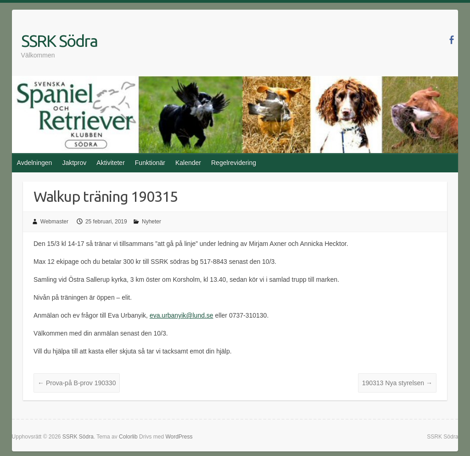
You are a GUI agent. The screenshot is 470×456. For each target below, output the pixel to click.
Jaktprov (74, 162)
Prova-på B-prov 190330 (77, 383)
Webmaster (54, 221)
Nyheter (151, 221)
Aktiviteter (110, 162)
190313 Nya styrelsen (397, 383)
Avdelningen (34, 162)
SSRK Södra (59, 40)
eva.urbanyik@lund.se (181, 315)
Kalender (188, 162)
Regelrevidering (233, 162)
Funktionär (150, 162)
